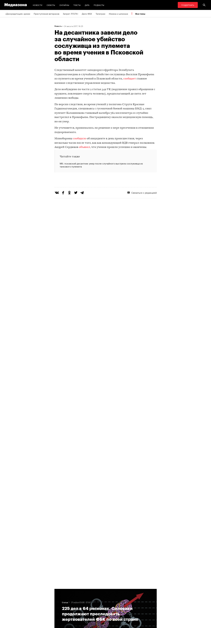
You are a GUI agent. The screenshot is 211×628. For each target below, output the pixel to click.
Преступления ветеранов (46, 13)
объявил (84, 147)
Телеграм (100, 13)
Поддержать (187, 4)
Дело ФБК (87, 13)
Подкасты (99, 4)
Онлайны (64, 4)
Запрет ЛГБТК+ (70, 13)
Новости (37, 4)
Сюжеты (51, 4)
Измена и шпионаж (118, 13)
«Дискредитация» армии (17, 13)
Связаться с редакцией (142, 205)
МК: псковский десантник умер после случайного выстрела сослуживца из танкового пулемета (101, 165)
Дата (87, 4)
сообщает (129, 78)
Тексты (77, 4)
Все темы (140, 13)
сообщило (79, 138)
